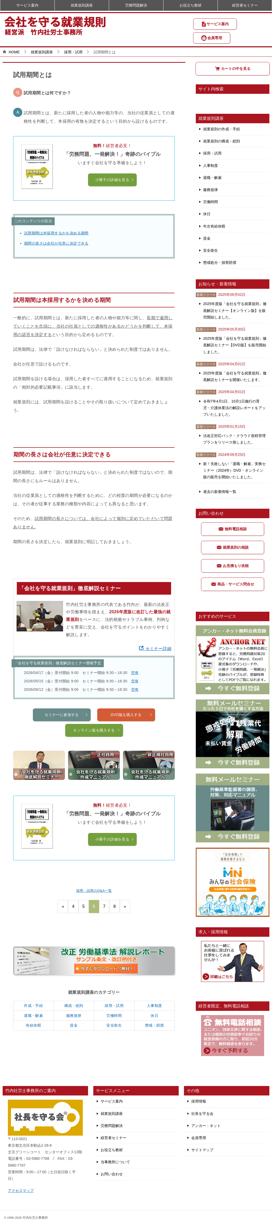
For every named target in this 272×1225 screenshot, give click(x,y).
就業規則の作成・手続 (221, 129)
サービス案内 (215, 24)
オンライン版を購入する (96, 756)
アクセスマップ (21, 1190)
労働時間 (114, 1015)
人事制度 (154, 1005)
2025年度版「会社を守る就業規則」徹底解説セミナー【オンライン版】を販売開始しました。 (234, 310)
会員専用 (211, 38)
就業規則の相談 (233, 547)
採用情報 (198, 1101)
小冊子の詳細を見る (114, 180)
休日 (154, 1015)
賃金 (74, 1025)
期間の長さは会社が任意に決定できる (56, 243)
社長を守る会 (202, 1113)
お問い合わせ (112, 1174)
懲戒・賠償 (154, 1025)
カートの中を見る (232, 68)
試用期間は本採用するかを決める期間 (56, 233)
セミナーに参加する (66, 740)
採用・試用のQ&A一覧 (94, 891)
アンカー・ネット (206, 1126)
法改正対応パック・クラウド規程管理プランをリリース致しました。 (234, 439)
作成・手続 (33, 1005)
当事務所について (115, 1162)
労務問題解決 (136, 5)
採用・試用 (114, 1005)
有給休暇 (33, 1025)
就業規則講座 (82, 5)
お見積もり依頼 (233, 566)
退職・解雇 (33, 1015)
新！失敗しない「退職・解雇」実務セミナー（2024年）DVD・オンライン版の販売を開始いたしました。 (234, 470)
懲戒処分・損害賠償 (219, 262)
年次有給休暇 (214, 226)
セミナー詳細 (155, 648)
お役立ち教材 (190, 5)
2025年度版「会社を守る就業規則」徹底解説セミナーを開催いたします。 (234, 376)
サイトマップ (202, 1150)
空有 (135, 673)
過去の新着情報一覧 (219, 492)
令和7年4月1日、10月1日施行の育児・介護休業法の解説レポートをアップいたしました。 (234, 407)
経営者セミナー (245, 5)
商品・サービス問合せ (232, 584)
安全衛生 (114, 1025)
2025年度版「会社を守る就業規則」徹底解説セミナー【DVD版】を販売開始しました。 (234, 345)
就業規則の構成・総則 (221, 141)
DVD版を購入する (131, 740)
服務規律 (73, 1015)
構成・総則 (73, 1005)
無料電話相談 (232, 529)
